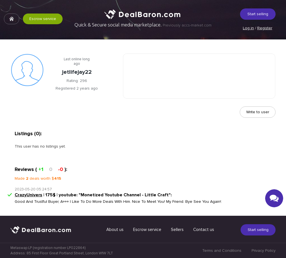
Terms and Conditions (221, 250)
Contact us (203, 229)
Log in (248, 28)
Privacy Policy (264, 250)
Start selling (257, 14)
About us (115, 229)
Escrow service (42, 18)
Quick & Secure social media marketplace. (143, 25)
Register (264, 28)
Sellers (177, 229)
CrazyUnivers (28, 195)
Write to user (257, 112)
